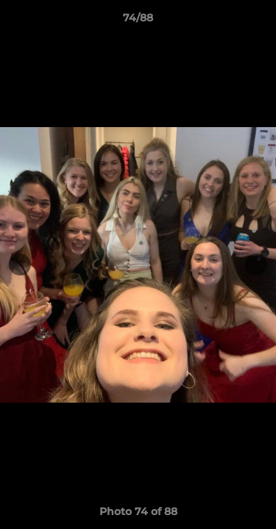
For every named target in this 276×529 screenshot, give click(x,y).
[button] (258, 21)
